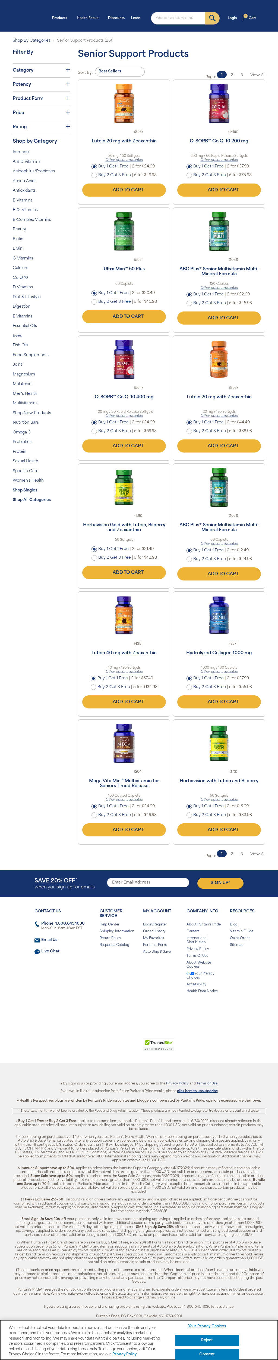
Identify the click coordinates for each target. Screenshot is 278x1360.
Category (41, 70)
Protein (19, 452)
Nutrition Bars (26, 423)
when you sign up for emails (64, 884)
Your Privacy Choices (200, 975)
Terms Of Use (197, 956)
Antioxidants (24, 191)
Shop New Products (32, 413)
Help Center (109, 924)
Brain (18, 249)
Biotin (18, 239)
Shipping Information (117, 931)
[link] (116, 1047)
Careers (193, 931)
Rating (41, 126)
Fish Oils (20, 345)
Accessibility (197, 984)
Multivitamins (25, 403)
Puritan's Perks (155, 945)
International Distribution (197, 940)
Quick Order (240, 938)
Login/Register (155, 924)
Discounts (116, 18)
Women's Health (28, 481)
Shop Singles (25, 490)
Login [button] (234, 18)
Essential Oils (25, 326)
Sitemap (237, 945)
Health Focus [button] (89, 18)
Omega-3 (22, 432)
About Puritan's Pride (204, 924)
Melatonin (22, 384)
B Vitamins (23, 200)
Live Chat (50, 951)
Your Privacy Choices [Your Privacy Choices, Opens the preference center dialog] (207, 1326)
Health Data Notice (202, 991)
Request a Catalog (114, 945)
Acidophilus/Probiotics (34, 171)
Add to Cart (124, 190)
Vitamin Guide (241, 931)
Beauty (19, 229)
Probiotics (22, 442)
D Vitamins (23, 287)
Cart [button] (250, 18)
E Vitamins (22, 316)
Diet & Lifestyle (27, 297)
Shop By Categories (31, 41)
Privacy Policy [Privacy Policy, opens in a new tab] (124, 1354)
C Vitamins (23, 258)
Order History (154, 931)
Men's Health (25, 394)
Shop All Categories (32, 500)
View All (257, 75)
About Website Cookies (199, 964)
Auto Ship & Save (157, 951)
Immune (21, 152)
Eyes (17, 336)
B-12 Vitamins (25, 210)
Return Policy (110, 938)
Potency (41, 84)
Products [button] (61, 18)
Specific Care (26, 471)
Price (41, 112)
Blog (234, 924)
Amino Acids (24, 181)
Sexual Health (25, 461)
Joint (17, 365)
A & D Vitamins (26, 162)
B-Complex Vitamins (32, 220)
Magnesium (24, 374)
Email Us (49, 940)
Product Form (41, 98)
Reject (207, 1340)
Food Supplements (31, 355)
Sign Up (220, 882)
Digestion (21, 307)
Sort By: (85, 73)
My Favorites (153, 938)
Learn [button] (137, 18)
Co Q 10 (20, 278)
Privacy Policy (198, 949)
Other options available (124, 160)
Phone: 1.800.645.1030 (63, 924)
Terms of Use (207, 1083)
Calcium (21, 268)
